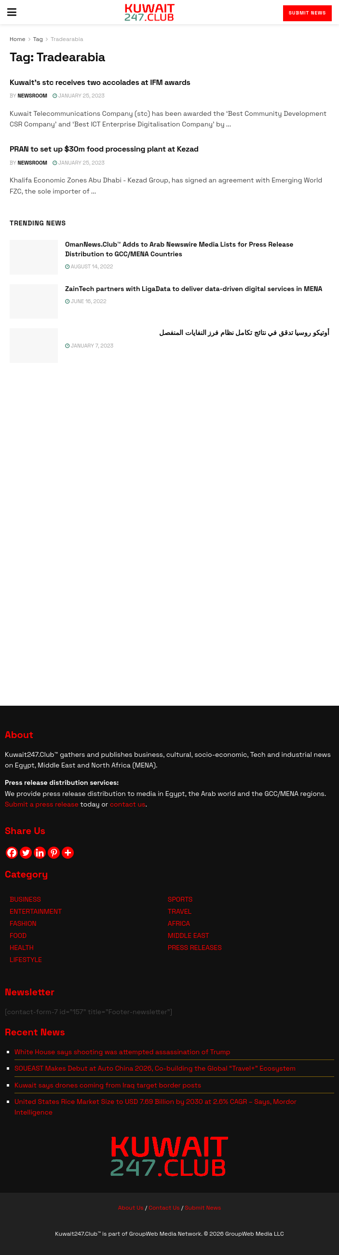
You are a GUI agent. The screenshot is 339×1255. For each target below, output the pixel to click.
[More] (68, 853)
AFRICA (179, 923)
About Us (131, 1208)
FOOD (18, 935)
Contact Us (164, 1208)
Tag (38, 39)
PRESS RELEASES (195, 947)
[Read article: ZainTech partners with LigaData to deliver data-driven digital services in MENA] (34, 301)
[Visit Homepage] (149, 12)
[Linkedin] (40, 853)
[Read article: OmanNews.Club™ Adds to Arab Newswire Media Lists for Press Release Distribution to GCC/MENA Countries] (34, 257)
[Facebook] (12, 853)
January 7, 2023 (89, 345)
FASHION (23, 923)
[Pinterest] (54, 853)
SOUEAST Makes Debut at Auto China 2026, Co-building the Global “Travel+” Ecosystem (155, 1068)
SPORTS (180, 899)
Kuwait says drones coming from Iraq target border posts (107, 1085)
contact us (128, 804)
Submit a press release (42, 804)
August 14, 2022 (89, 266)
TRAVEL (179, 911)
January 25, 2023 (79, 95)
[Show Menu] (11, 12)
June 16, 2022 (86, 301)
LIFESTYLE (26, 959)
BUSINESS (25, 899)
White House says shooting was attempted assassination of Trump (122, 1051)
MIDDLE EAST (188, 935)
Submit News (307, 13)
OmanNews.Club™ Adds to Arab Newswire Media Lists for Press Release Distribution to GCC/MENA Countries (179, 249)
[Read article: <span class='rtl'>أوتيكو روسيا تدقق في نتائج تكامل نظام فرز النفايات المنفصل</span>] (34, 345)
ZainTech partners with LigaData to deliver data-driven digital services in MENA (193, 288)
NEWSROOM (32, 95)
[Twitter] (26, 853)
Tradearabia (67, 39)
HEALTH (22, 947)
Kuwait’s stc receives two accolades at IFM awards (100, 82)
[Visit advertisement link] (169, 532)
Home (18, 39)
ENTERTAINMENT (36, 911)
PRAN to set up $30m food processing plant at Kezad (104, 149)
